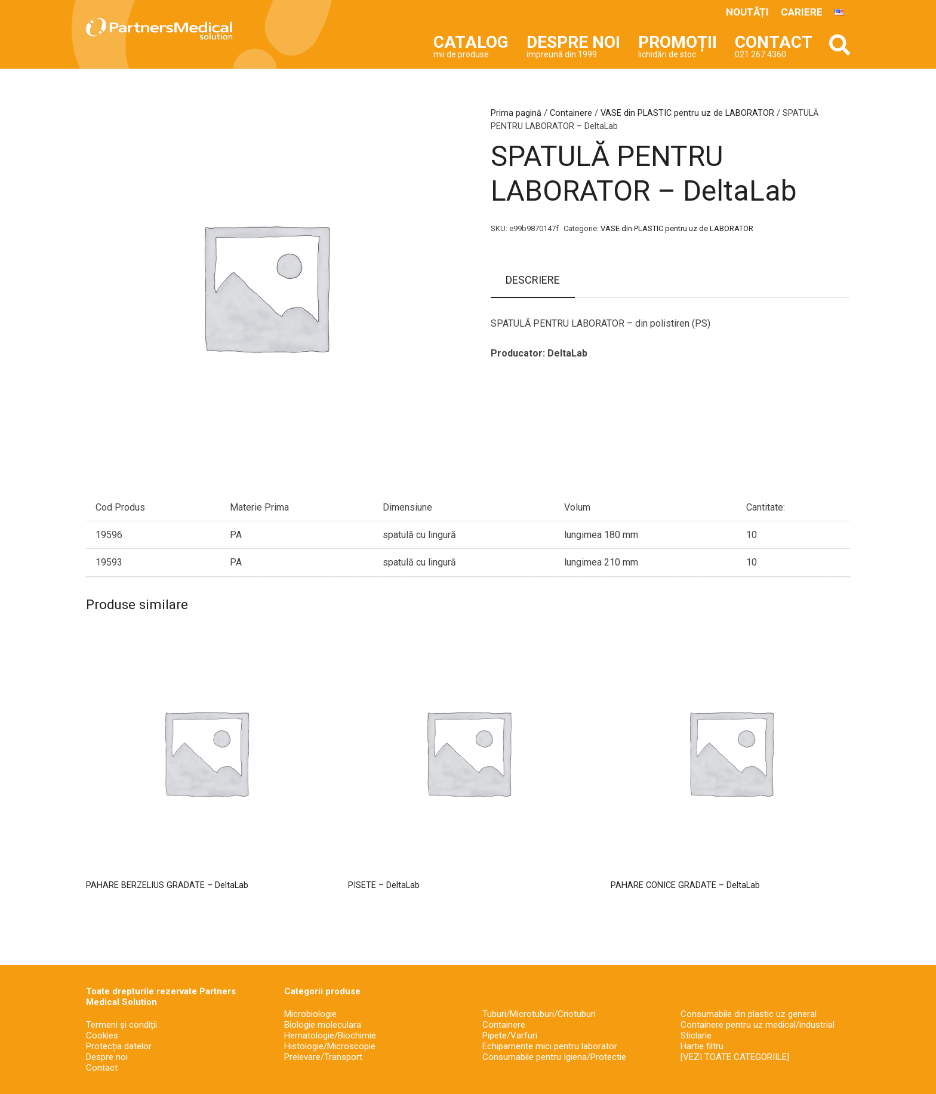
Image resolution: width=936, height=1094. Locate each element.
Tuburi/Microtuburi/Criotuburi (539, 1014)
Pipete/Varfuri (509, 1035)
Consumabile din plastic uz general (749, 1014)
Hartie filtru (702, 1046)
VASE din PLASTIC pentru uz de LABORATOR (687, 113)
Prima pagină (516, 113)
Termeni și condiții (121, 1024)
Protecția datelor (119, 1046)
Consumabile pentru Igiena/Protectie (554, 1057)
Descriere (533, 280)
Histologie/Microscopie (329, 1046)
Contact (102, 1067)
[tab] (533, 280)
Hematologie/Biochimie (330, 1035)
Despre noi (107, 1057)
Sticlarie (696, 1035)
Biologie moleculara (322, 1024)
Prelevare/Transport (323, 1057)
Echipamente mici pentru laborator (549, 1046)
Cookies (102, 1035)
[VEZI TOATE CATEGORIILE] (735, 1057)
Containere (571, 113)
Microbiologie (310, 1014)
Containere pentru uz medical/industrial (758, 1024)
